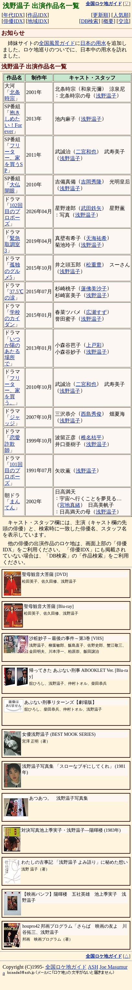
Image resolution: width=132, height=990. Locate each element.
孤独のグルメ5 (12, 271)
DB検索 (89, 21)
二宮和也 (86, 151)
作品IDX (37, 15)
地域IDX (37, 21)
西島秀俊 (91, 414)
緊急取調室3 (12, 244)
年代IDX (13, 15)
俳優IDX (13, 21)
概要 (108, 21)
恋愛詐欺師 (12, 444)
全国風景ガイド (57, 43)
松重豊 (94, 264)
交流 (123, 21)
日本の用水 (93, 43)
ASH (93, 967)
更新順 (100, 15)
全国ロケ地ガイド (66, 967)
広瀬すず (96, 312)
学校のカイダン (12, 318)
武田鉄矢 (91, 208)
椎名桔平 (91, 437)
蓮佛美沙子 (94, 288)
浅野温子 (106, 96)
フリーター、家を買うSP (14, 158)
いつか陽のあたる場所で (12, 351)
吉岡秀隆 (91, 181)
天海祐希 (96, 238)
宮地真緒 (70, 505)
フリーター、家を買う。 (12, 390)
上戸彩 (94, 345)
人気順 (121, 15)
